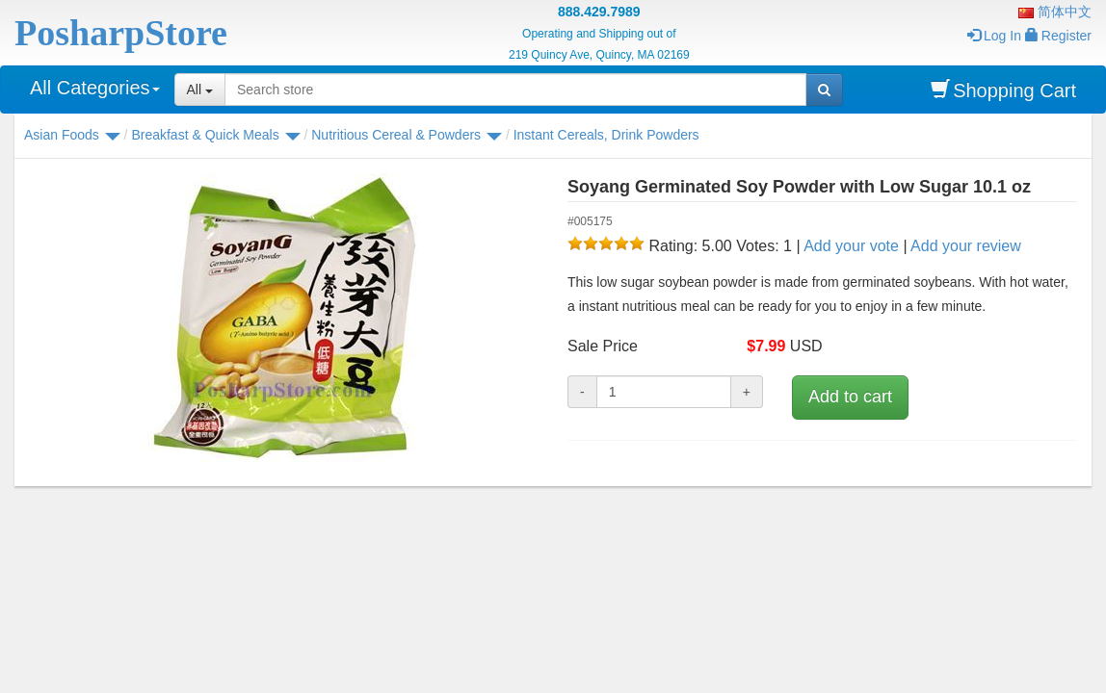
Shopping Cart (1003, 90)
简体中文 (1055, 11)
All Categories (95, 87)
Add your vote (851, 246)
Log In (994, 35)
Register (1058, 35)
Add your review (965, 246)
